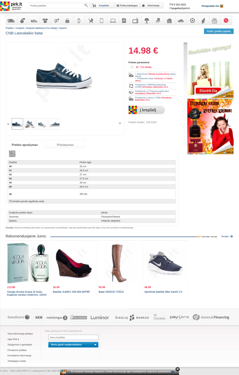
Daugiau (225, 236)
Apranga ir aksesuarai (45, 20)
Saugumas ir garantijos (20, 344)
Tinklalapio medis (17, 361)
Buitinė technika (124, 20)
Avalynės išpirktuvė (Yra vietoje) (41, 28)
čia (173, 371)
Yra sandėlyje (11, 20)
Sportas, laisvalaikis (192, 20)
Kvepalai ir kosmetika (22, 20)
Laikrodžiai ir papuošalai (79, 20)
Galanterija (67, 20)
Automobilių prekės (180, 20)
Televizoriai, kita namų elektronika (135, 20)
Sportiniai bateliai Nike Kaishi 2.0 (163, 291)
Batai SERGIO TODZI (111, 291)
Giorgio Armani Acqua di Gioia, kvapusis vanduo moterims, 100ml (27, 293)
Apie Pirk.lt (13, 339)
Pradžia (9, 28)
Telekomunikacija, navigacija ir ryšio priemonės (101, 20)
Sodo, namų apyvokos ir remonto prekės (169, 20)
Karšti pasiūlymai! (227, 20)
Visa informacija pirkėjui (20, 333)
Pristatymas (65, 144)
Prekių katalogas (128, 5)
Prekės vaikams (90, 20)
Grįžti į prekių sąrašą (219, 31)
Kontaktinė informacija (19, 355)
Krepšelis (104, 5)
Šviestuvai (147, 20)
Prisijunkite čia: (211, 6)
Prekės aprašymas (25, 144)
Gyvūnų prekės (203, 20)
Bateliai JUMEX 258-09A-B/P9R (71, 291)
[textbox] (59, 5)
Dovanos (214, 20)
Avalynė (34, 20)
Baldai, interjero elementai (158, 20)
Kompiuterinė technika (113, 20)
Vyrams (63, 28)
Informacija (153, 5)
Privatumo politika (17, 350)
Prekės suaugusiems (56, 20)
